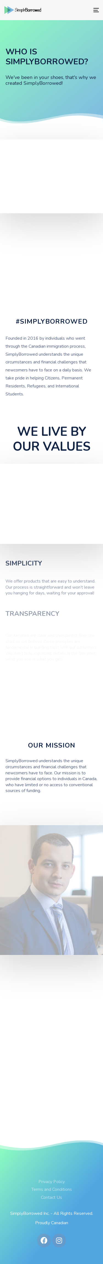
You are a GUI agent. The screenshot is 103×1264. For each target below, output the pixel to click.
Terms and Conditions (51, 1189)
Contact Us (51, 1197)
